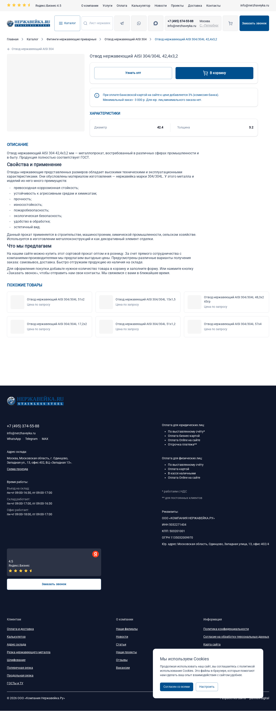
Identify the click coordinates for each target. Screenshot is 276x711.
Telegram (31, 439)
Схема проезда (17, 469)
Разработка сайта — (244, 698)
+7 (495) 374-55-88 (180, 21)
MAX (45, 439)
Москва (205, 21)
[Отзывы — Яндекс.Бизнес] (54, 562)
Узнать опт (133, 73)
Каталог (67, 23)
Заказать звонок (254, 23)
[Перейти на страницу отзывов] (34, 5)
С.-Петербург (209, 25)
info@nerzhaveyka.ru (254, 5)
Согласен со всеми (176, 686)
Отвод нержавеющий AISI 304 (30, 49)
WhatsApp (14, 439)
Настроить (207, 686)
